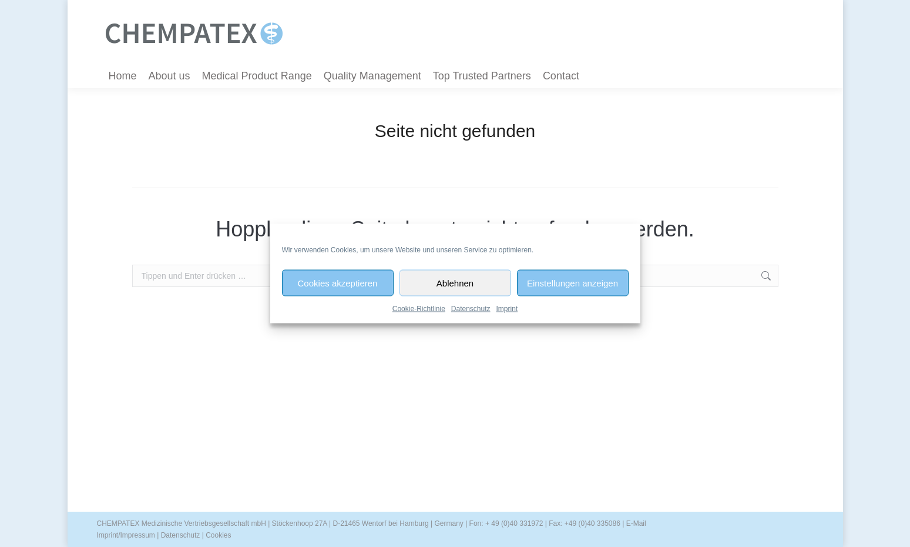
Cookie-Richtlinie (418, 309)
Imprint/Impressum (126, 535)
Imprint (507, 309)
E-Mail (636, 523)
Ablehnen (455, 283)
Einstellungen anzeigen (572, 283)
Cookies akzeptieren (338, 283)
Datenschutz (471, 309)
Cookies (218, 535)
